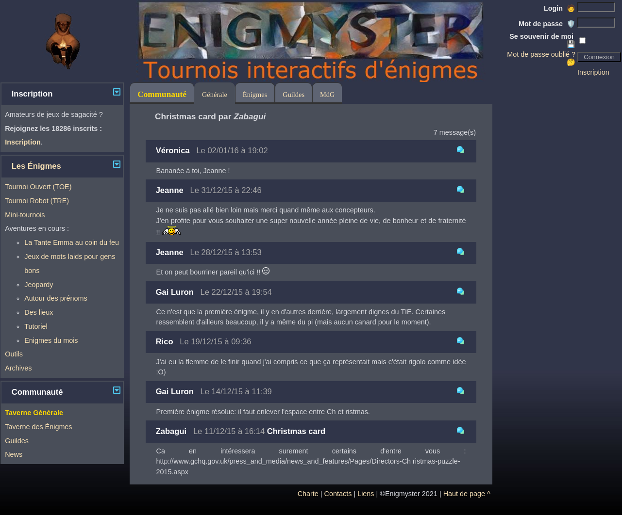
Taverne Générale (34, 413)
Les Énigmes (36, 166)
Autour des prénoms (55, 298)
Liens (365, 494)
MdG (327, 94)
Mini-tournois (25, 215)
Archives (18, 368)
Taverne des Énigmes (38, 427)
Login (559, 8)
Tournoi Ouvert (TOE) (38, 187)
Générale (214, 94)
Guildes (17, 441)
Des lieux (38, 312)
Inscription (593, 72)
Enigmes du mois (51, 340)
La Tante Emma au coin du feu (71, 242)
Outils (14, 354)
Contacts (338, 494)
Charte (308, 494)
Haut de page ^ (466, 494)
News (13, 454)
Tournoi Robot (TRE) (37, 201)
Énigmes (255, 94)
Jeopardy (38, 285)
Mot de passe (547, 24)
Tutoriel (35, 326)
